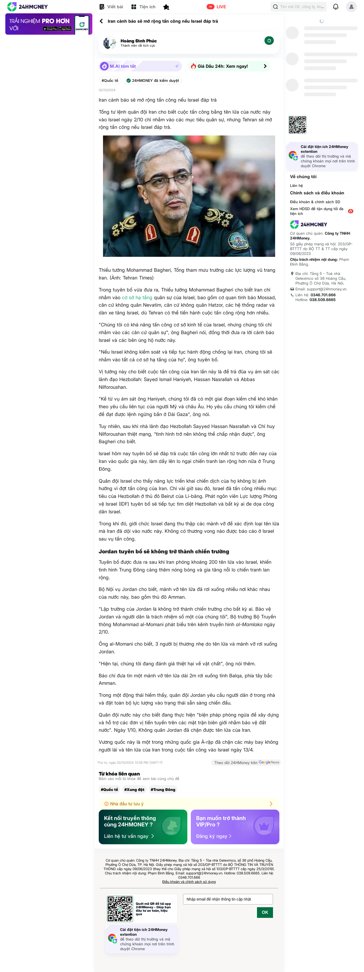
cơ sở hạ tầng (137, 297)
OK (265, 912)
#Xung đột (134, 789)
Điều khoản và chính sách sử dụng (189, 881)
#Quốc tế (110, 80)
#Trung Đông (163, 789)
